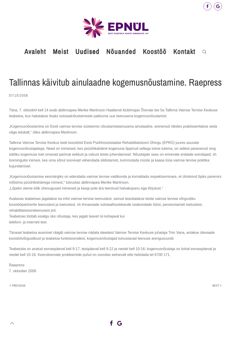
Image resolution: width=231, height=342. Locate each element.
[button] (204, 52)
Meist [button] (61, 51)
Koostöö (154, 51)
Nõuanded (121, 51)
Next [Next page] (217, 285)
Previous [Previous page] (17, 285)
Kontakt (184, 51)
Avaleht (35, 51)
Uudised (87, 51)
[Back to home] (115, 27)
